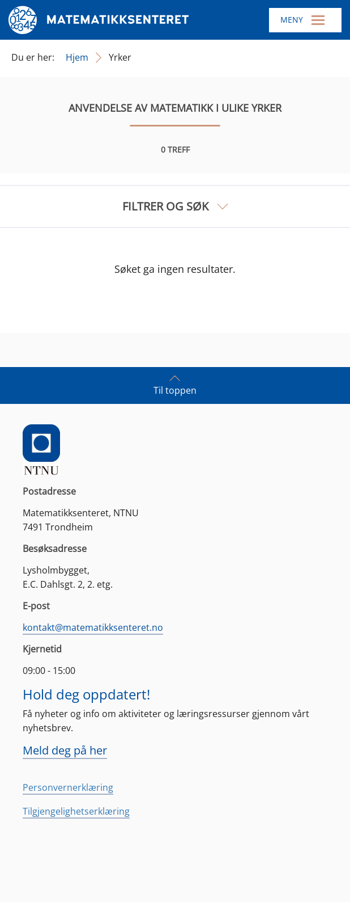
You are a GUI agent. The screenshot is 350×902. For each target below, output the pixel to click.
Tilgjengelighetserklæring (76, 811)
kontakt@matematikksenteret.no (93, 627)
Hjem (77, 57)
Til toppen (175, 385)
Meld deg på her (65, 750)
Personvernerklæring (68, 787)
